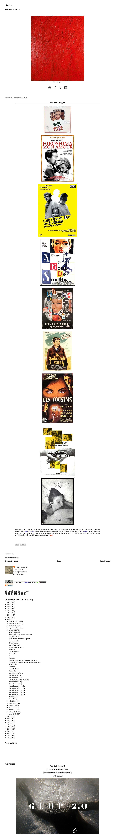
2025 (9, 604)
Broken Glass (13, 671)
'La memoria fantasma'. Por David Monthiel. (23, 660)
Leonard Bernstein (14, 645)
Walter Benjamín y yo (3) (17, 690)
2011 (9, 729)
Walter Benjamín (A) (15, 684)
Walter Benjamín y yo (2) (17, 692)
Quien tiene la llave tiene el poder (19, 638)
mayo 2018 (12, 705)
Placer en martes (14, 641)
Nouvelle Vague (57, 102)
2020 (9, 615)
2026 (9, 602)
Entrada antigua (105, 561)
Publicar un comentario (12, 558)
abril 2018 (12, 707)
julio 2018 (12, 701)
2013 (9, 725)
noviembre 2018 (14, 623)
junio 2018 (12, 703)
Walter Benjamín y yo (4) (17, 688)
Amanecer (12, 649)
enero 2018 (12, 714)
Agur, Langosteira (14, 632)
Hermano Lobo (13, 697)
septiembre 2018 (14, 628)
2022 (9, 611)
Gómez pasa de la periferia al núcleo (20, 634)
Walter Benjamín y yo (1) (17, 694)
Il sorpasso (12, 666)
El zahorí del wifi (14, 636)
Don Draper (12, 654)
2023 (9, 608)
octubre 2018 (13, 626)
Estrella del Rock (14, 651)
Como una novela (14, 656)
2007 (9, 737)
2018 (9, 619)
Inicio (59, 561)
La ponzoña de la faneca (16, 647)
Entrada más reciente (11, 561)
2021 (9, 613)
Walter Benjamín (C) (15, 677)
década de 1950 (29, 531)
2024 (9, 606)
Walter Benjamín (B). (15, 682)
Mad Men (12, 658)
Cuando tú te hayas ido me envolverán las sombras (24, 662)
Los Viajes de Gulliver (16, 673)
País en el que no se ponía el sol (19, 679)
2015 (9, 720)
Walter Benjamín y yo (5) (17, 686)
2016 (9, 718)
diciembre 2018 (14, 621)
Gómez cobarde (14, 643)
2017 (9, 716)
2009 (9, 733)
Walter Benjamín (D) (15, 675)
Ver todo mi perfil (18, 574)
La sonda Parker (14, 669)
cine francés (83, 531)
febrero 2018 (13, 712)
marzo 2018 (13, 709)
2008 (9, 735)
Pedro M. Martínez (21, 567)
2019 (9, 617)
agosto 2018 (13, 630)
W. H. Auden (13, 664)
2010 (9, 731)
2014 (9, 722)
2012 (9, 727)
